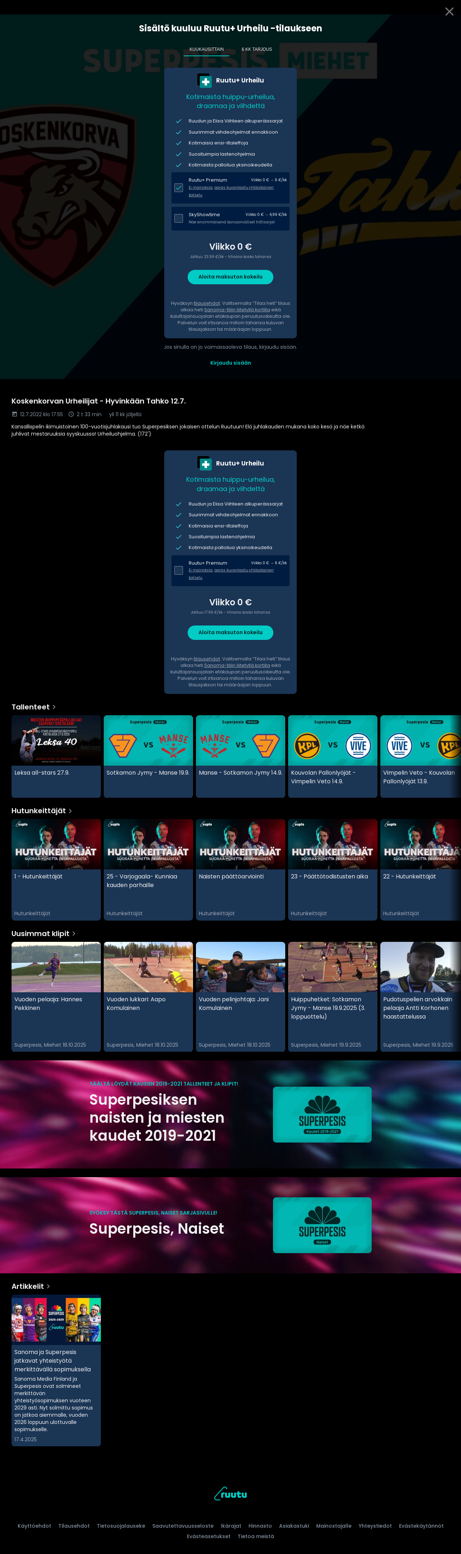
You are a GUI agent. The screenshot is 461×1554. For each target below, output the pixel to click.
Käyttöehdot (34, 1525)
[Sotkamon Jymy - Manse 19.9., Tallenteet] (148, 756)
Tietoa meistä (256, 1536)
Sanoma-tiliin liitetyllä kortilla (237, 310)
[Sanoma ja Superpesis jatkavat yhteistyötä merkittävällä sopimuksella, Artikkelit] (56, 1371)
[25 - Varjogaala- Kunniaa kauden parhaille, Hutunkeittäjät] (148, 870)
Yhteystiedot (375, 1525)
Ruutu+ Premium (208, 180)
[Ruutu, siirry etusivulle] (230, 1495)
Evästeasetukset (208, 1536)
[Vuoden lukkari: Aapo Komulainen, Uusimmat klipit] (148, 997)
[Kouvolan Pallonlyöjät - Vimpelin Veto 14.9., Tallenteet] (332, 756)
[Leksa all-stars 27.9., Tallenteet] (56, 756)
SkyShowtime (204, 214)
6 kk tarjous (257, 49)
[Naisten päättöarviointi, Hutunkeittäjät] (240, 870)
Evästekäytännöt (421, 1525)
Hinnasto (260, 1525)
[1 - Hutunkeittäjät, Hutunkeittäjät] (56, 870)
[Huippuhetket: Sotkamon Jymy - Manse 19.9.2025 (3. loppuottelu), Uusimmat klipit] (332, 997)
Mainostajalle (334, 1525)
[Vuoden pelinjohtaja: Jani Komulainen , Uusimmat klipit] (240, 997)
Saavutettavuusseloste (183, 1525)
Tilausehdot (74, 1525)
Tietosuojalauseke (121, 1525)
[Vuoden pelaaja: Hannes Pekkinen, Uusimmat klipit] (56, 997)
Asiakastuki (294, 1525)
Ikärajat (231, 1525)
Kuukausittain (206, 49)
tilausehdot (207, 303)
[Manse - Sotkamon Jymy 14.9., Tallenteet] (240, 756)
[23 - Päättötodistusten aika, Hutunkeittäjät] (332, 870)
